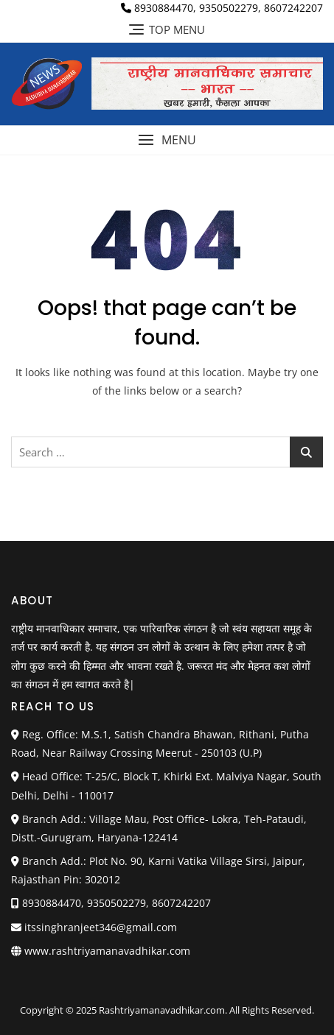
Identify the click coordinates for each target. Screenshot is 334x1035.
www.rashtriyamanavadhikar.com (107, 951)
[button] (167, 140)
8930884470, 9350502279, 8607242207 (222, 8)
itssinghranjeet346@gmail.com (94, 927)
